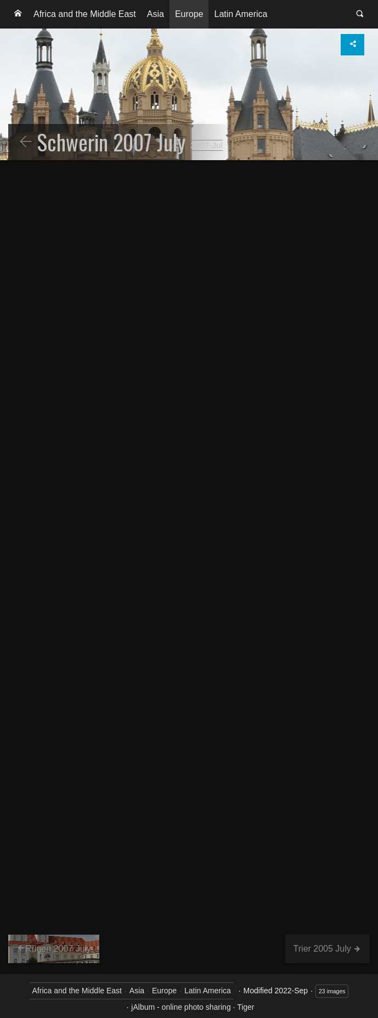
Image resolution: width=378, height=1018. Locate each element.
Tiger (245, 1007)
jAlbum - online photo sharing (180, 1007)
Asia (155, 14)
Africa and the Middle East (84, 14)
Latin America (240, 14)
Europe (189, 14)
